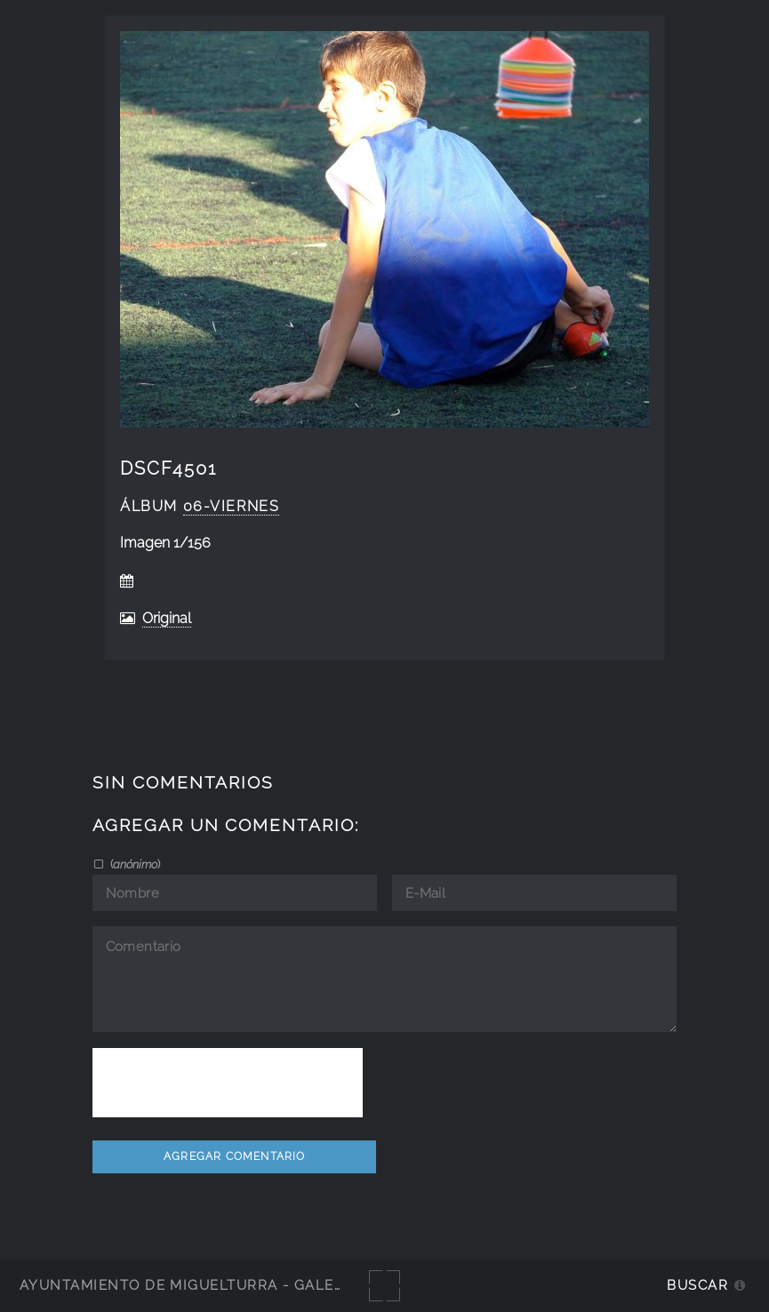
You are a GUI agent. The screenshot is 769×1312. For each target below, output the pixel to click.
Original (166, 618)
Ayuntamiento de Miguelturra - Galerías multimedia (244, 1284)
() (134, 864)
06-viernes (231, 506)
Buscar (697, 1284)
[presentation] (227, 1082)
